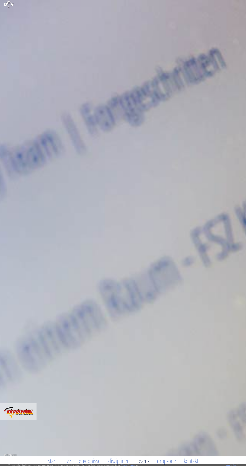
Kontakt (191, 461)
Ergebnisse (90, 461)
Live (67, 461)
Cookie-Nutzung (128, 465)
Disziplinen (119, 461)
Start (52, 461)
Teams (143, 461)
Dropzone (166, 461)
